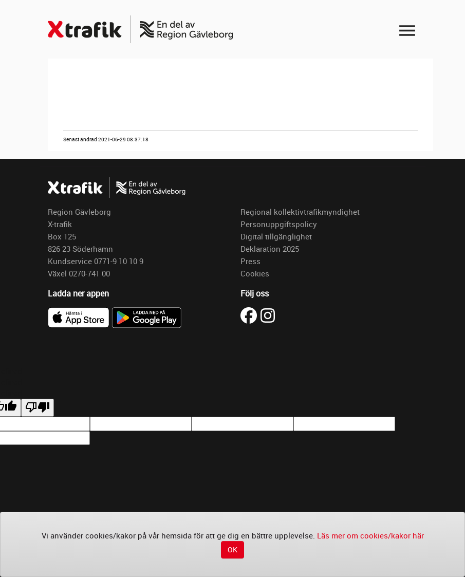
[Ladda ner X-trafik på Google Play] (146, 316)
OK (232, 549)
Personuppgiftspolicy (278, 224)
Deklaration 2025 (269, 249)
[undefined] (37, 408)
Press (250, 261)
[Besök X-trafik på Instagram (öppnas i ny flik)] (268, 314)
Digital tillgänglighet (276, 236)
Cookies (254, 273)
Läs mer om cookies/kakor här (370, 535)
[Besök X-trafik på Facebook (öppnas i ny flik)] (250, 314)
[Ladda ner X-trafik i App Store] (79, 316)
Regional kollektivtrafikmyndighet (300, 212)
